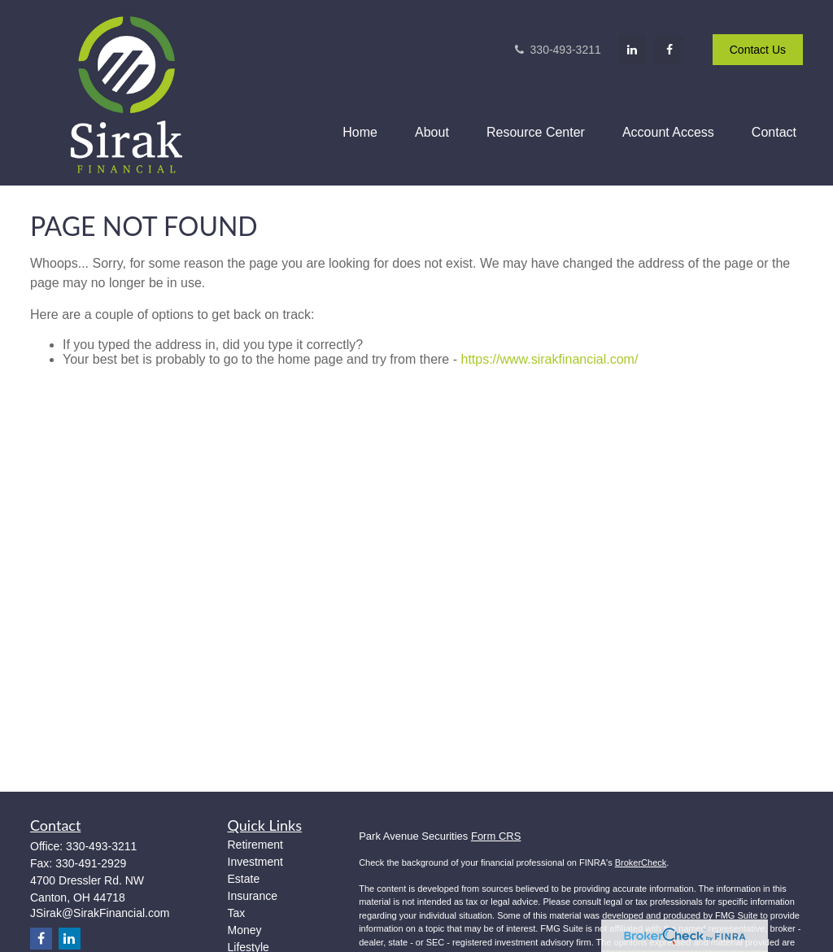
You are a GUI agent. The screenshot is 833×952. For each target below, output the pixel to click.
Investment (255, 861)
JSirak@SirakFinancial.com (99, 912)
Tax (237, 912)
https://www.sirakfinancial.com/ (549, 359)
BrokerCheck (641, 862)
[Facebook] (669, 49)
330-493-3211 (556, 49)
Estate (244, 878)
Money (245, 930)
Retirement (255, 844)
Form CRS (496, 836)
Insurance (252, 895)
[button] (360, 132)
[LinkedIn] (632, 49)
